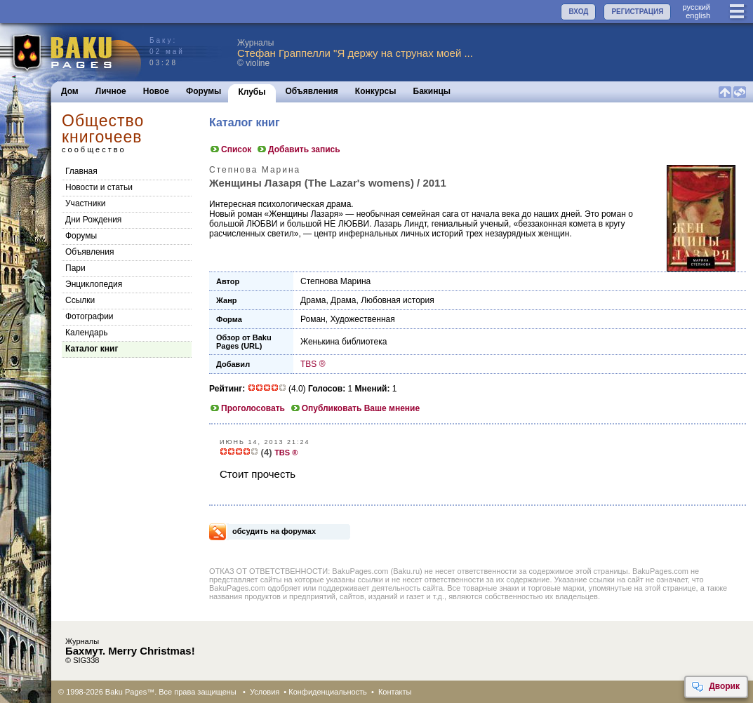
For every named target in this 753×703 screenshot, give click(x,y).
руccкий (696, 7)
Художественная (362, 319)
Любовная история (397, 300)
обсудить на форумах (274, 531)
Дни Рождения (93, 220)
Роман (313, 319)
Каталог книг (91, 349)
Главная (81, 171)
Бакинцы (432, 91)
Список (230, 149)
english (698, 15)
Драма (313, 300)
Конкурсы (376, 91)
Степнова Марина (335, 281)
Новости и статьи (99, 187)
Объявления (312, 91)
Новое (156, 91)
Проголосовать (247, 408)
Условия (264, 692)
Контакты (395, 692)
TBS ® (313, 364)
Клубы (251, 92)
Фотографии (89, 316)
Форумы (203, 91)
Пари (75, 268)
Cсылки (80, 300)
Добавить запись (298, 149)
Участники (85, 203)
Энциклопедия (93, 284)
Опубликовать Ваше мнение (355, 408)
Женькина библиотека (343, 342)
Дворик (715, 687)
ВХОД (578, 11)
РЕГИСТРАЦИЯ (637, 11)
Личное (110, 91)
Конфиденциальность (327, 692)
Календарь (86, 332)
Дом (70, 91)
